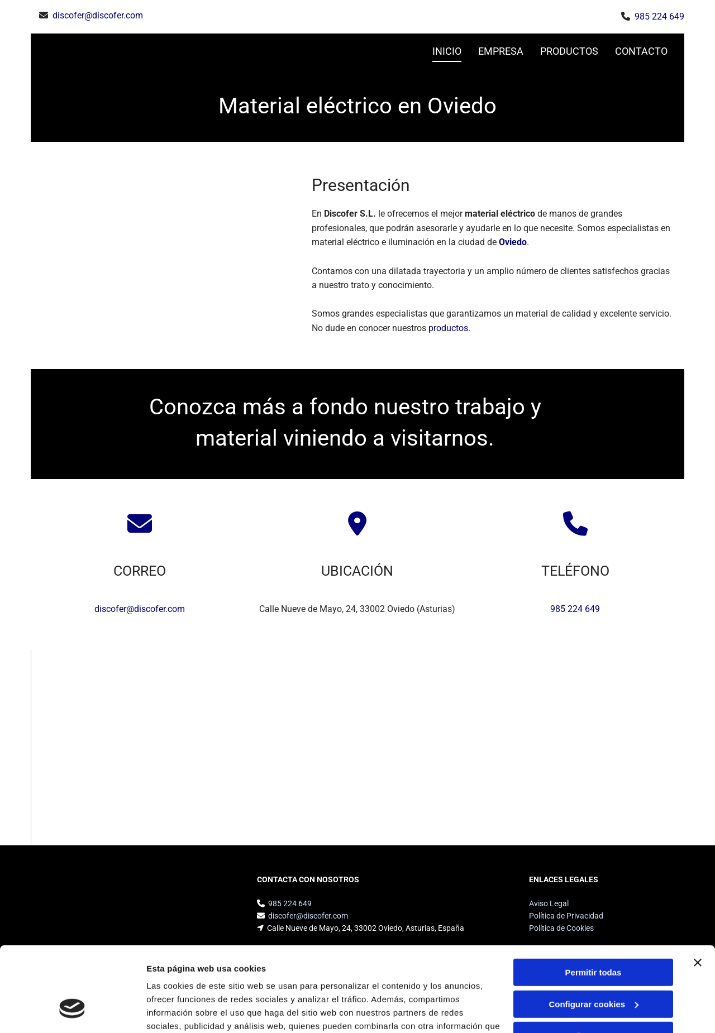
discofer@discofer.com (98, 15)
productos (448, 328)
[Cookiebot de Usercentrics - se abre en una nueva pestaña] (72, 1011)
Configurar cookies (593, 931)
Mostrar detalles (179, 1011)
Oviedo (513, 242)
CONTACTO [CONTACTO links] (641, 51)
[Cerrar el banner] (698, 890)
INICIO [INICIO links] (446, 51)
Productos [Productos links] (569, 51)
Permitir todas (593, 900)
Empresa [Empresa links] (500, 51)
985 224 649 (659, 16)
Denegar (593, 963)
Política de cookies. (228, 980)
